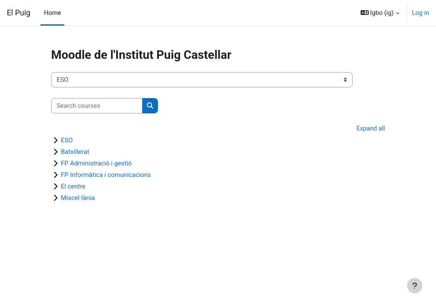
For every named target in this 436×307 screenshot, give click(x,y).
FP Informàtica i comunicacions (106, 175)
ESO (67, 141)
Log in (420, 13)
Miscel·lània (78, 198)
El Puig (18, 12)
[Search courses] (97, 105)
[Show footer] (414, 285)
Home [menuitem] (52, 13)
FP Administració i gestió (96, 164)
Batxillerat (75, 152)
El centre (73, 187)
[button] (380, 13)
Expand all (370, 129)
